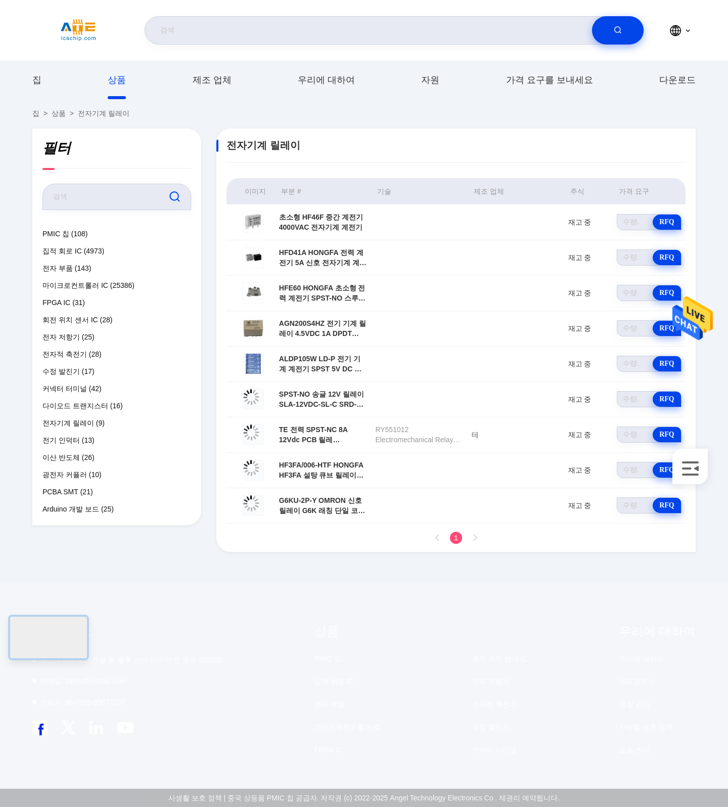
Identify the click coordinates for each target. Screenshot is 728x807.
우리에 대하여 (326, 80)
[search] (618, 30)
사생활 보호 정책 (646, 727)
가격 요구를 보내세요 (549, 80)
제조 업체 (212, 80)
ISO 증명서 (637, 681)
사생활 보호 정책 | (196, 798)
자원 (430, 80)
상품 (117, 80)
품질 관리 (634, 704)
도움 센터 (634, 750)
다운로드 (677, 80)
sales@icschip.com (83, 681)
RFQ (666, 222)
